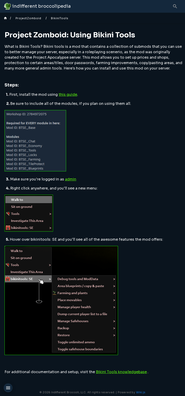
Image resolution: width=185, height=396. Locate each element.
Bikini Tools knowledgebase (121, 372)
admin (70, 179)
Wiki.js (141, 392)
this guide (68, 94)
